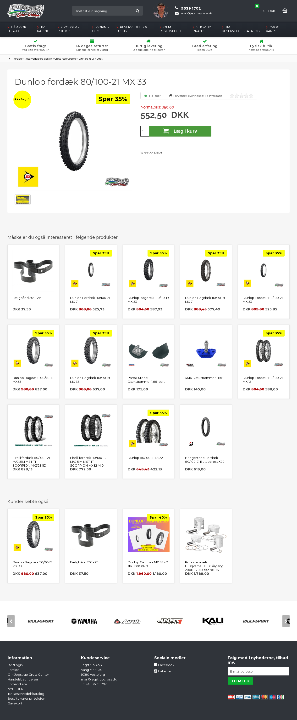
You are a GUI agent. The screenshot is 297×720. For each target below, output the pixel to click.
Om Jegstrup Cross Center (28, 674)
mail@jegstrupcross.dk (99, 679)
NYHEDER (15, 689)
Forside (17, 58)
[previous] (11, 621)
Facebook (164, 665)
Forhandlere (17, 684)
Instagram (163, 671)
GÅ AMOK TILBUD (16, 29)
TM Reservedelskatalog (241, 29)
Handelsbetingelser (23, 679)
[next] (286, 621)
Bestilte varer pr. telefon (26, 698)
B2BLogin (15, 665)
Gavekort (15, 703)
